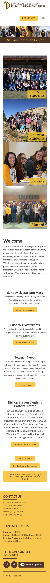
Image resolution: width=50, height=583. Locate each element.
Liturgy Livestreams (25, 310)
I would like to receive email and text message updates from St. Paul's (25, 476)
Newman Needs (25, 385)
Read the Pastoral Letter (25, 444)
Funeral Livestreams (25, 342)
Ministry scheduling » (13, 575)
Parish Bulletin (25, 458)
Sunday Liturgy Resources (25, 466)
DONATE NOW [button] (28, 18)
